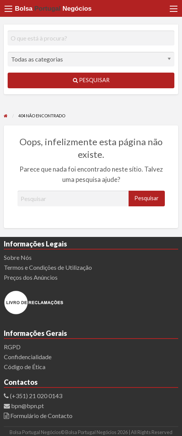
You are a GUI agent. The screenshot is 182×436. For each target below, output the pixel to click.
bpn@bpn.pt (27, 405)
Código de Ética (24, 366)
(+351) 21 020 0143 (36, 395)
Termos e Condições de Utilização (48, 267)
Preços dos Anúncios (31, 277)
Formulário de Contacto (40, 415)
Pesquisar (91, 80)
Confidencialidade (28, 356)
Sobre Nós (18, 257)
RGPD (12, 346)
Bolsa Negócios (53, 8)
